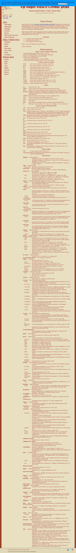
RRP (10, 16)
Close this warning (63, 4)
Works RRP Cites (9, 37)
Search (6, 53)
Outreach (6, 70)
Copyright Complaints (25, 549)
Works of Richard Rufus (11, 40)
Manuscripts (7, 48)
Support (6, 59)
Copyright (9, 549)
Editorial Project (8, 57)
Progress (6, 72)
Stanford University (18, 549)
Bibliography (7, 27)
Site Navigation (5, 20)
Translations (7, 55)
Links (6, 66)
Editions (6, 44)
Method (6, 68)
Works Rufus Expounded (11, 35)
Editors (6, 61)
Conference (7, 31)
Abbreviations (8, 25)
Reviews (6, 33)
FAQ (5, 64)
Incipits (6, 46)
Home (5, 22)
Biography (7, 29)
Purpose (6, 74)
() (44, 24)
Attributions (7, 42)
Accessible (5, 18)
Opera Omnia (8, 50)
